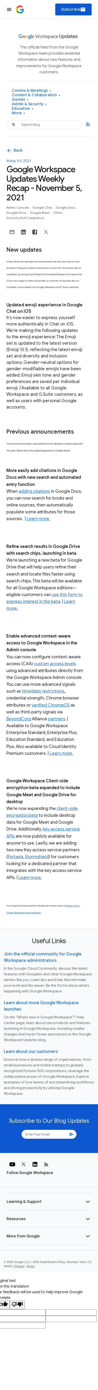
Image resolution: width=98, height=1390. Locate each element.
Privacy (19, 1266)
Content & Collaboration (36, 95)
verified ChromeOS (51, 705)
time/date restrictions (43, 691)
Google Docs (66, 208)
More (18, 113)
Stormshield (37, 856)
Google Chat (43, 208)
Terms (31, 1266)
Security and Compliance (25, 218)
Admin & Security (29, 104)
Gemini (20, 99)
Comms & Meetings (31, 90)
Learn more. (38, 518)
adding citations (34, 491)
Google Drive (16, 213)
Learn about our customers (31, 1051)
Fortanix (15, 856)
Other (58, 213)
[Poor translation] (17, 1305)
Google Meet (40, 213)
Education (23, 108)
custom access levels (55, 663)
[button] (49, 1201)
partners (56, 718)
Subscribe (73, 9)
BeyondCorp (18, 718)
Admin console (18, 208)
